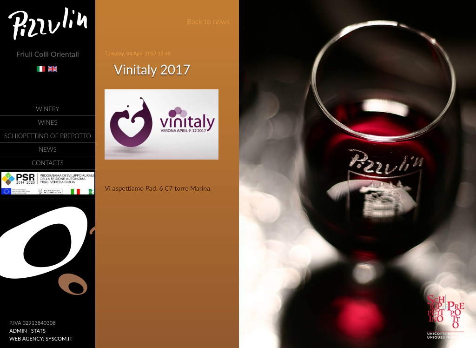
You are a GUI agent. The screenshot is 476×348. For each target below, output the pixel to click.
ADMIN (18, 331)
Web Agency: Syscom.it (41, 338)
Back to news (208, 21)
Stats (38, 331)
